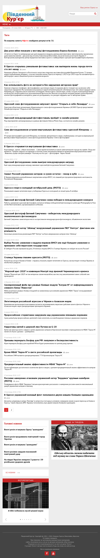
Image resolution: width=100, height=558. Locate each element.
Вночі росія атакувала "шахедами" (20, 444)
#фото (25, 40)
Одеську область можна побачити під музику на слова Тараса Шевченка (74, 455)
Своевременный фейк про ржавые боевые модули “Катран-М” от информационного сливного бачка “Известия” (48, 286)
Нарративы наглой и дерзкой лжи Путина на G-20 (30, 326)
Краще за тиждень (74, 422)
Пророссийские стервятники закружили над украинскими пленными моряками (45, 314)
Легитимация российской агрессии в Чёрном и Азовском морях (37, 301)
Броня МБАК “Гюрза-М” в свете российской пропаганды (36, 352)
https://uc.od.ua (24, 13)
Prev (6, 519)
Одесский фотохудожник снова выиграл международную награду (39, 162)
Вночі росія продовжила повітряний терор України (24, 437)
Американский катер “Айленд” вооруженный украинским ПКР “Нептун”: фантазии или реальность (49, 229)
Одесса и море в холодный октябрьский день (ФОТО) (36, 187)
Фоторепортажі (25, 480)
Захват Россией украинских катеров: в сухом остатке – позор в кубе (44, 173)
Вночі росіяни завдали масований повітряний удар (20, 452)
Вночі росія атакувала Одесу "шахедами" (24, 429)
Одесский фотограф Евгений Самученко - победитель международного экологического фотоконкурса (42, 215)
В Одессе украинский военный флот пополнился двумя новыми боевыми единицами (49, 396)
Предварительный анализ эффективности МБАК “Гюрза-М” (38, 364)
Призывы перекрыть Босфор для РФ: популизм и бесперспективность (41, 340)
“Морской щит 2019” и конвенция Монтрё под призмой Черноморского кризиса (46, 271)
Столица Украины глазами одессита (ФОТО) (30, 257)
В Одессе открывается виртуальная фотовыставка (34, 146)
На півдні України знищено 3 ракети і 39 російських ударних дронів (23, 460)
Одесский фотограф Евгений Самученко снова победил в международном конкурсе (48, 199)
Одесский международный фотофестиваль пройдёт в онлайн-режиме (41, 117)
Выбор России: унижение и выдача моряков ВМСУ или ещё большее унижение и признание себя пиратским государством (47, 244)
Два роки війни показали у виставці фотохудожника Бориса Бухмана (44, 50)
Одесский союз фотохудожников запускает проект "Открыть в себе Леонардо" (49, 103)
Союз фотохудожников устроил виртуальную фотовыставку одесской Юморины (48, 131)
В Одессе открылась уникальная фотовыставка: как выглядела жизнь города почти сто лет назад (48, 68)
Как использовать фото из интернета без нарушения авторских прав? (41, 84)
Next (45, 519)
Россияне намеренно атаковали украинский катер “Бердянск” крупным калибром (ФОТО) (46, 379)
